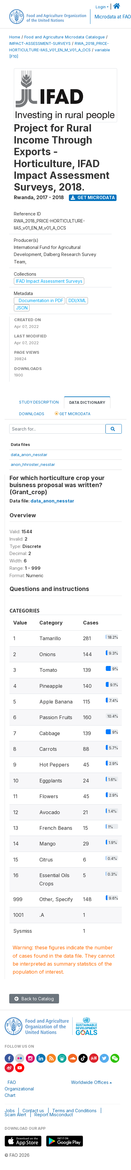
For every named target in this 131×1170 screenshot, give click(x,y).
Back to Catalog (34, 998)
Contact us (33, 1110)
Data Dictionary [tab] (87, 402)
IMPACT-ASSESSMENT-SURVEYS (40, 43)
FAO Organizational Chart (19, 1089)
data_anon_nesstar (29, 454)
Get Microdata (93, 197)
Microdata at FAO (112, 17)
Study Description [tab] (39, 402)
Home (14, 37)
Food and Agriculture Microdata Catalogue (64, 37)
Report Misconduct (53, 1114)
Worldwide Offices (90, 1082)
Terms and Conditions (74, 1110)
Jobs (10, 1110)
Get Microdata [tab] (72, 413)
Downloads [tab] (31, 414)
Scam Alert (15, 1114)
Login (101, 7)
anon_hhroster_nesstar (33, 464)
